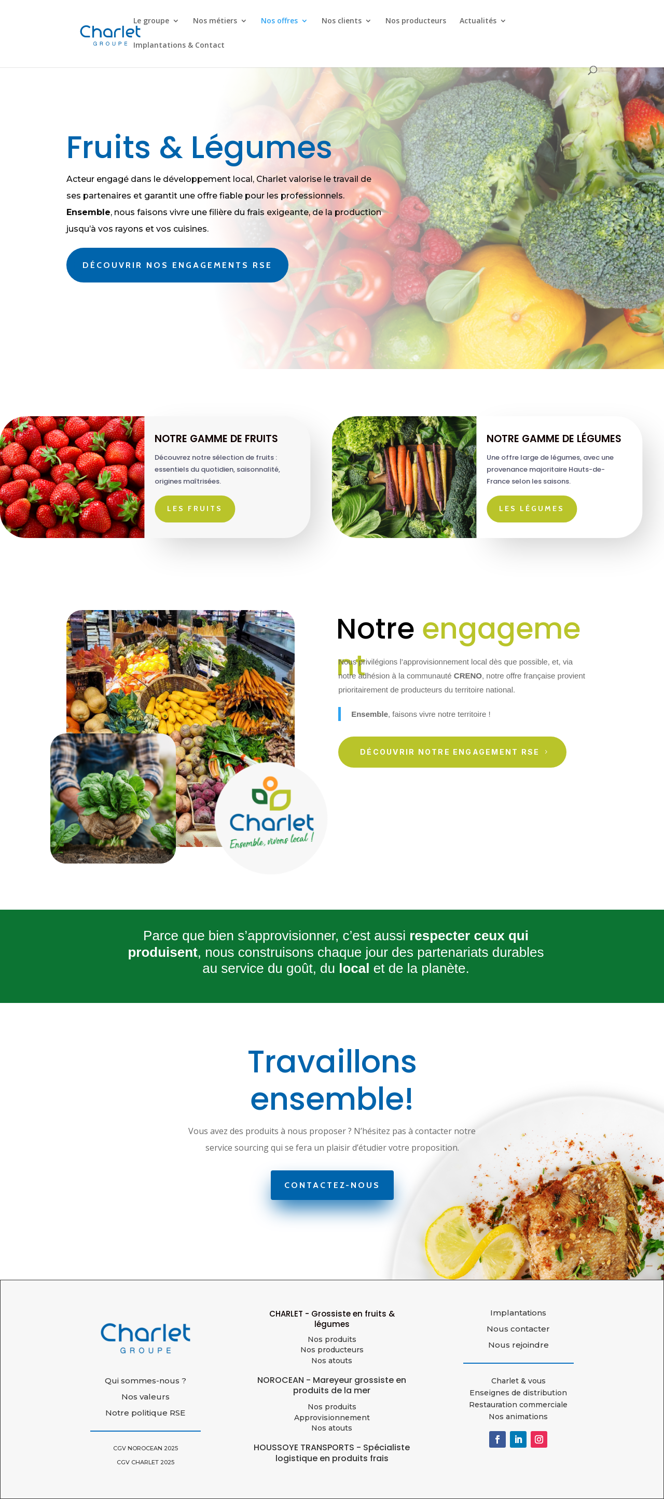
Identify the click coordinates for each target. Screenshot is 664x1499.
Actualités (478, 21)
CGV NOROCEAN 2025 (145, 1448)
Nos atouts (331, 1428)
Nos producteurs (415, 21)
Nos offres (279, 21)
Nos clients (342, 21)
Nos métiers (215, 21)
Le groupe (151, 21)
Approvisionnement (332, 1417)
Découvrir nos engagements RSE (177, 265)
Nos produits (332, 1339)
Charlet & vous (518, 1380)
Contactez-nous (332, 1185)
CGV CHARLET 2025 (145, 1462)
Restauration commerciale (518, 1404)
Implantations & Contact (179, 45)
